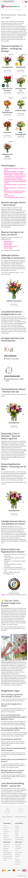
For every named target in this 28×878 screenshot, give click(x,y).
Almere (17, 358)
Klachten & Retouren (19, 837)
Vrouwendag (17, 848)
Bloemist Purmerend (9, 241)
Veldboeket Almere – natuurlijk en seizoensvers (15, 174)
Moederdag (17, 854)
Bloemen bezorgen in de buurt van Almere (14, 173)
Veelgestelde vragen (9, 195)
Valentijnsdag (18, 846)
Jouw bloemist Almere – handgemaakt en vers (14, 176)
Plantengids (5, 850)
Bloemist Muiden (8, 243)
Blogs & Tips (5, 837)
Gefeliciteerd (17, 862)
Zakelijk (4, 833)
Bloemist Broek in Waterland (10, 246)
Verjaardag (17, 860)
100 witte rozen (6, 846)
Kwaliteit (17, 835)
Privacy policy (6, 827)
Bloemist (7, 9)
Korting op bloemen (7, 839)
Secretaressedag (18, 852)
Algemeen (17, 827)
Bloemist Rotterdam (7, 854)
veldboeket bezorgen (14, 272)
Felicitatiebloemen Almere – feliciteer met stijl (14, 179)
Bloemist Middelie (8, 248)
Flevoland (12, 9)
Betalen (16, 833)
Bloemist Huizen (8, 244)
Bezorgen (17, 831)
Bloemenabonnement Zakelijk (7, 859)
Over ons (5, 825)
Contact (16, 825)
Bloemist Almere (18, 9)
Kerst (16, 858)
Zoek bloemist (6, 835)
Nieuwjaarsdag (18, 844)
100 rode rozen (6, 844)
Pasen (16, 850)
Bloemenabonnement (7, 856)
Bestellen (17, 829)
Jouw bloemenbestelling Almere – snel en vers (15, 197)
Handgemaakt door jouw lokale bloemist (13, 178)
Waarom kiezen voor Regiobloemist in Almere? (14, 191)
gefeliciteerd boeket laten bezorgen (15, 394)
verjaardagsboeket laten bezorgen (15, 482)
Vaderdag (17, 856)
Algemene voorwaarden (6, 830)
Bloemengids (6, 848)
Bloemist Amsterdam (7, 852)
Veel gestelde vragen (19, 839)
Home (3, 9)
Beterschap (17, 864)
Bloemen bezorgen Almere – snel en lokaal (14, 171)
